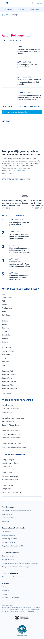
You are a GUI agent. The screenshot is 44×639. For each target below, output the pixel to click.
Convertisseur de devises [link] (11, 431)
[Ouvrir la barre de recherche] (30, 3)
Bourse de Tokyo (8, 385)
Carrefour (5, 342)
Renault (4, 324)
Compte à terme (7, 485)
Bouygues (5, 328)
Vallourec (5, 338)
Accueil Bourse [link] (7, 405)
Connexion (38, 3)
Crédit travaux (7, 472)
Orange (4, 331)
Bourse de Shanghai (9, 389)
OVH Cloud (6, 315)
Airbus (4, 311)
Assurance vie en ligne (10, 479)
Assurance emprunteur (10, 476)
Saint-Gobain (6, 335)
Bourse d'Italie (7, 378)
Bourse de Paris (7, 371)
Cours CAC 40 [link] (7, 412)
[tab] (10, 179)
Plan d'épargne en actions (11, 492)
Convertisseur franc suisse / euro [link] (14, 447)
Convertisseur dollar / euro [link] (11, 434)
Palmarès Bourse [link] (8, 421)
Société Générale (8, 351)
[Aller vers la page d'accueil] (6, 3)
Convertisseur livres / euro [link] (11, 444)
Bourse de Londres (9, 375)
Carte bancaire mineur (10, 463)
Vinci (3, 294)
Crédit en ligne (7, 467)
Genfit (4, 358)
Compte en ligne (8, 460)
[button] (2, 3)
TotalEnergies (7, 308)
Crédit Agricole (7, 297)
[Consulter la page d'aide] (32, 3)
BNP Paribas (6, 348)
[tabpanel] (22, 196)
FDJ (3, 301)
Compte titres (6, 489)
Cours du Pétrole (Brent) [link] (11, 425)
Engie (4, 365)
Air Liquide (6, 362)
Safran (4, 304)
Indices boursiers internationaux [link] (13, 418)
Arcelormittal (6, 355)
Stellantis (5, 321)
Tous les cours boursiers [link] (10, 409)
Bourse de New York (9, 382)
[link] (17, 510)
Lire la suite (21, 170)
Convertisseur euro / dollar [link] (11, 438)
